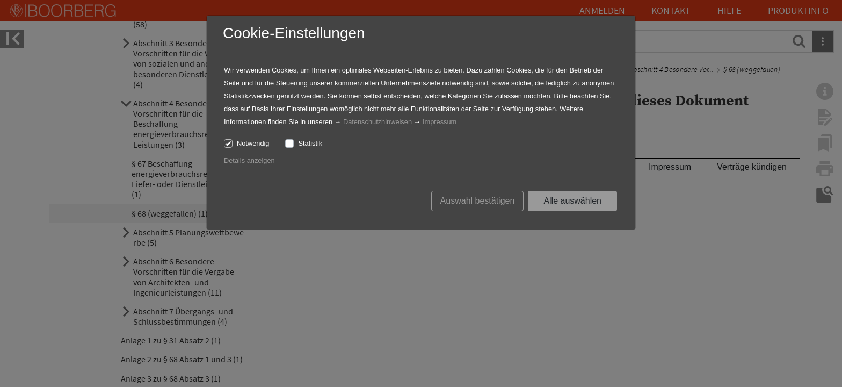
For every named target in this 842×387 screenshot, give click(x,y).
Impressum (439, 122)
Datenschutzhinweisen (377, 122)
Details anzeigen (249, 160)
